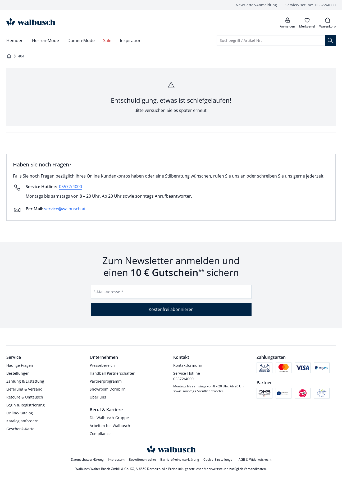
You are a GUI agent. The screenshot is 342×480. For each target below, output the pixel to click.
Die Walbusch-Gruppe (109, 417)
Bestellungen (18, 373)
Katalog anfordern (22, 420)
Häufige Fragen (19, 365)
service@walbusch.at (65, 209)
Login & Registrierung (25, 404)
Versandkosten (255, 469)
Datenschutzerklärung (87, 459)
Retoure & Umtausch (24, 397)
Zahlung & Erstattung (25, 381)
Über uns (98, 397)
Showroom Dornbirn (108, 389)
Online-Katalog (19, 412)
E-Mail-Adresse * (108, 291)
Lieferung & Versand (24, 389)
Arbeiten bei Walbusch (110, 425)
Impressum (116, 459)
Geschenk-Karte (20, 428)
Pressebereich (102, 365)
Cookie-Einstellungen (218, 459)
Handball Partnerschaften (112, 373)
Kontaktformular (187, 365)
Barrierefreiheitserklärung (179, 459)
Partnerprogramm (106, 381)
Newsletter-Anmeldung (256, 4)
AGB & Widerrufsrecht (255, 459)
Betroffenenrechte (142, 459)
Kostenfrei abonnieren (171, 309)
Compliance (100, 433)
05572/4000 (310, 5)
